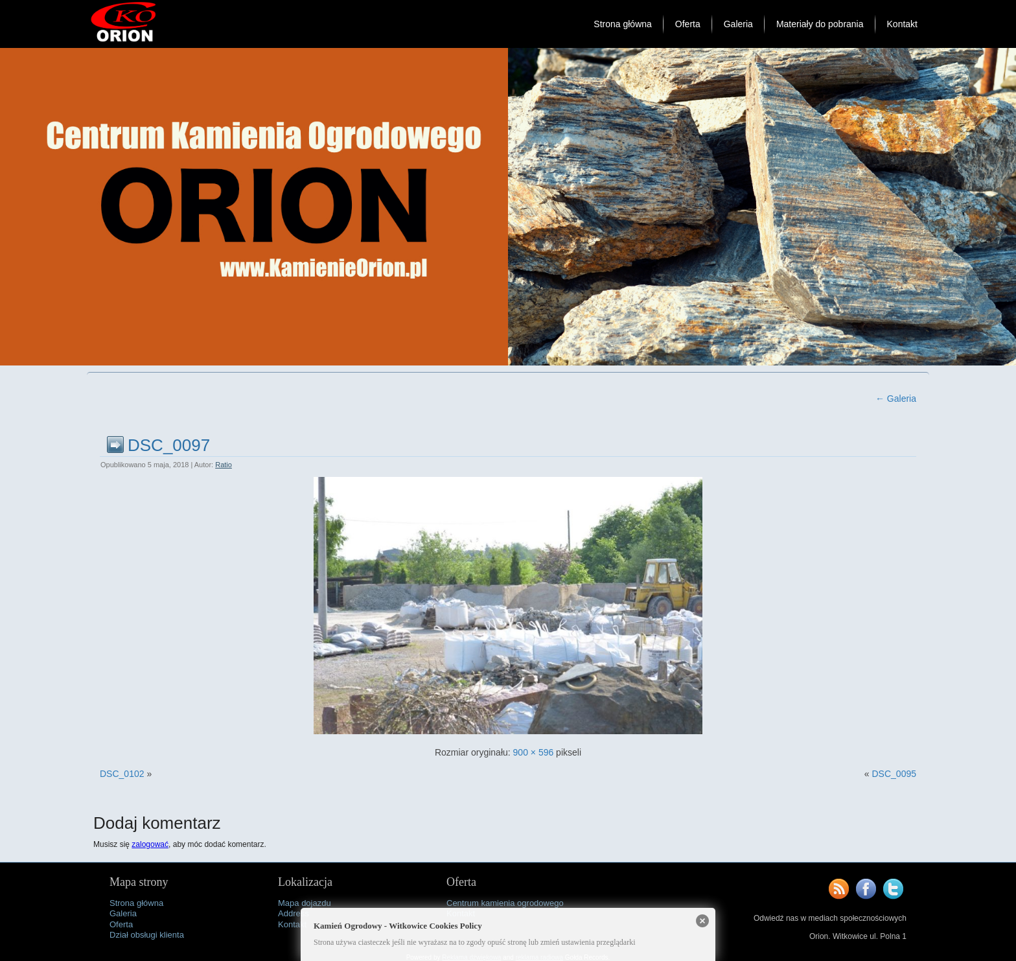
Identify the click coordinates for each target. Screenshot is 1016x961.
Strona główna (623, 24)
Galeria (738, 24)
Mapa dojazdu (304, 903)
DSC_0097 (169, 445)
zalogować (150, 844)
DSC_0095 (894, 774)
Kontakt (902, 24)
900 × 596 (533, 752)
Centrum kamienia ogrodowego (505, 903)
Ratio (223, 465)
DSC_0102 (122, 774)
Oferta (687, 24)
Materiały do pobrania (820, 24)
